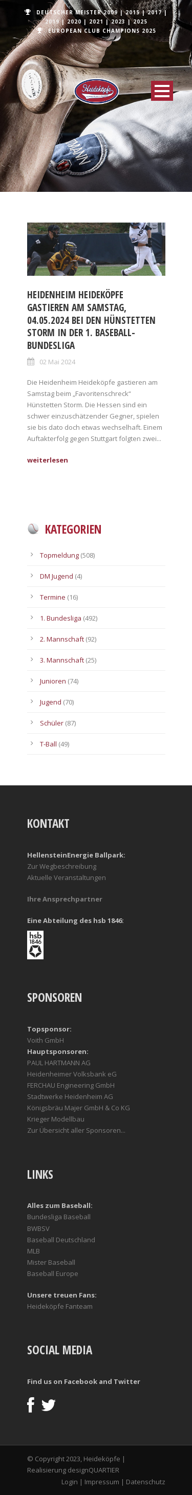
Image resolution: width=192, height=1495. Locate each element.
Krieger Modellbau (55, 1119)
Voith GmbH (45, 1040)
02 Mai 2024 (57, 361)
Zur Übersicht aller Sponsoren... (76, 1130)
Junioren (53, 681)
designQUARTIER (93, 1470)
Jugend (50, 702)
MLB (33, 1251)
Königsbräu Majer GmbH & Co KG (78, 1107)
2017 (154, 12)
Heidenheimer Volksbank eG (72, 1074)
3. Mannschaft (62, 660)
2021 (96, 21)
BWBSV (38, 1228)
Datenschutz (145, 1481)
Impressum (101, 1481)
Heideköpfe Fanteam (60, 1306)
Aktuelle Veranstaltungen (66, 877)
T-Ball (48, 744)
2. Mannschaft (62, 639)
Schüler (51, 723)
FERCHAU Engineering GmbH (71, 1085)
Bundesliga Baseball (59, 1216)
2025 (140, 21)
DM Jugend (56, 576)
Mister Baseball (51, 1262)
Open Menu (162, 91)
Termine (53, 597)
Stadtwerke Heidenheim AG (70, 1096)
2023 (118, 21)
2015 (132, 12)
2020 (74, 21)
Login (69, 1481)
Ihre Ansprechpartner (64, 899)
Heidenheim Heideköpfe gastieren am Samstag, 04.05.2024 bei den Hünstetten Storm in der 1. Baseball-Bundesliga (91, 320)
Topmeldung (59, 555)
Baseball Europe (52, 1273)
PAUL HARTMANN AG (59, 1062)
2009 (110, 12)
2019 (52, 21)
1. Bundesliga (60, 618)
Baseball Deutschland (61, 1239)
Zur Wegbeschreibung (61, 866)
